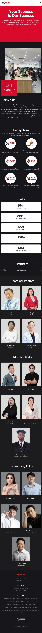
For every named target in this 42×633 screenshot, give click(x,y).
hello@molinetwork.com (21, 588)
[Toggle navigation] (40, 2)
